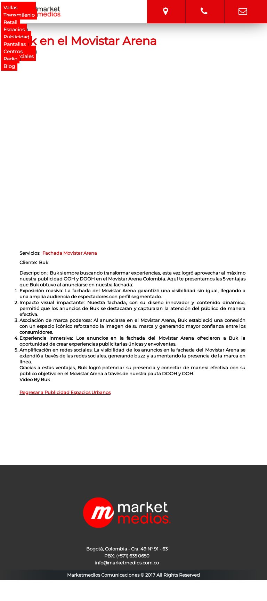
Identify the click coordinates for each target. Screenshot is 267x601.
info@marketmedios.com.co (242, 5)
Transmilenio (19, 15)
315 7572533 (204, 5)
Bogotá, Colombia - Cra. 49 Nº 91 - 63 (165, 5)
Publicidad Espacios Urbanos (77, 392)
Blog (9, 66)
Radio (10, 59)
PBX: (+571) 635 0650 (126, 555)
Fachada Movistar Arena (69, 253)
